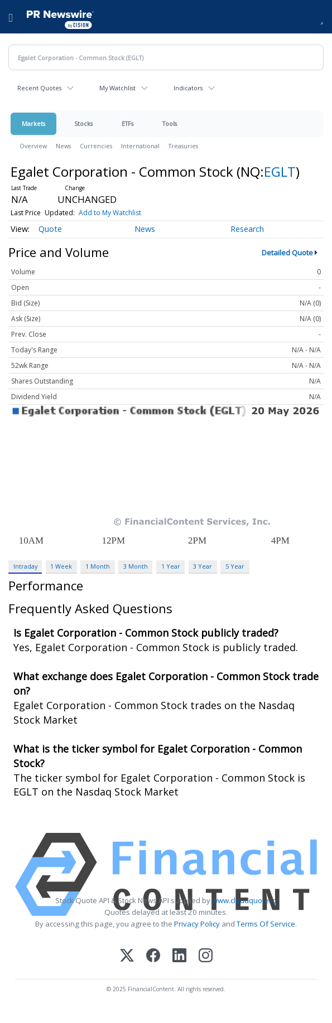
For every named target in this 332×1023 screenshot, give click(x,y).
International (140, 146)
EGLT (280, 171)
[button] (321, 16)
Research (247, 229)
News (63, 146)
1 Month (97, 566)
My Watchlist (117, 88)
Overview (33, 146)
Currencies (96, 146)
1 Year (170, 566)
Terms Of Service (266, 924)
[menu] (10, 16)
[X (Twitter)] (127, 956)
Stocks (83, 123)
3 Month (135, 566)
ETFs (127, 123)
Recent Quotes (39, 88)
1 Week (61, 566)
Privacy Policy (197, 924)
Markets (33, 123)
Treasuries (183, 146)
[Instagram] (205, 956)
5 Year (234, 566)
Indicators (188, 88)
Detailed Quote (287, 253)
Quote (50, 229)
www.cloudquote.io (244, 900)
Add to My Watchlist (110, 212)
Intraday (25, 566)
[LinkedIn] (179, 956)
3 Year (202, 566)
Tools (169, 123)
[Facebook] (153, 956)
